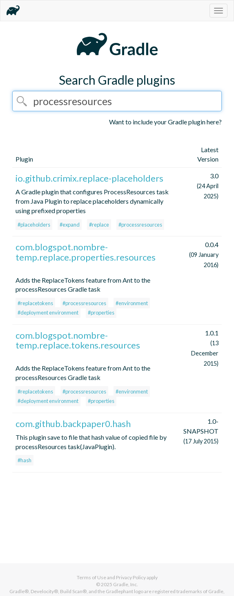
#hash (24, 460)
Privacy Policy (131, 577)
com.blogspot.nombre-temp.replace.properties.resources (86, 251)
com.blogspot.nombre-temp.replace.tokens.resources (78, 340)
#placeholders (34, 224)
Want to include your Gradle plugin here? (165, 122)
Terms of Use (91, 577)
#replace (99, 224)
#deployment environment (48, 312)
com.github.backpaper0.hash (73, 423)
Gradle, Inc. (125, 584)
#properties (101, 312)
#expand (70, 224)
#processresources (140, 224)
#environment (132, 303)
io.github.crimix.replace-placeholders (89, 178)
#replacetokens (35, 303)
